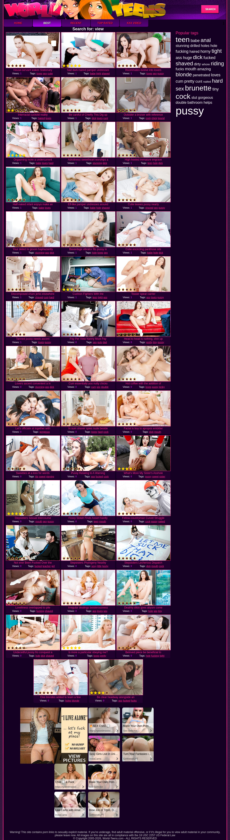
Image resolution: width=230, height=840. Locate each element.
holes (68, 700)
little (99, 566)
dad (105, 342)
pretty (149, 342)
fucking (40, 611)
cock (148, 118)
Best (47, 23)
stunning (97, 163)
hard (51, 163)
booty (105, 566)
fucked (99, 476)
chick (154, 118)
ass (47, 252)
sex (45, 73)
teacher (46, 566)
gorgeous (45, 431)
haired (41, 118)
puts (99, 342)
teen (150, 163)
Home (18, 23)
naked (161, 521)
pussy (160, 73)
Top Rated (105, 23)
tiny (155, 342)
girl (53, 566)
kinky (162, 387)
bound (161, 118)
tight (98, 73)
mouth (157, 431)
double (104, 387)
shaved (106, 73)
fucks (134, 700)
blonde (75, 700)
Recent (76, 23)
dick (94, 118)
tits (36, 476)
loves (39, 73)
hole (155, 163)
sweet (42, 476)
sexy (94, 566)
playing (50, 476)
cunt (105, 118)
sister (162, 476)
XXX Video (134, 23)
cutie (50, 73)
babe (92, 73)
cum (46, 297)
